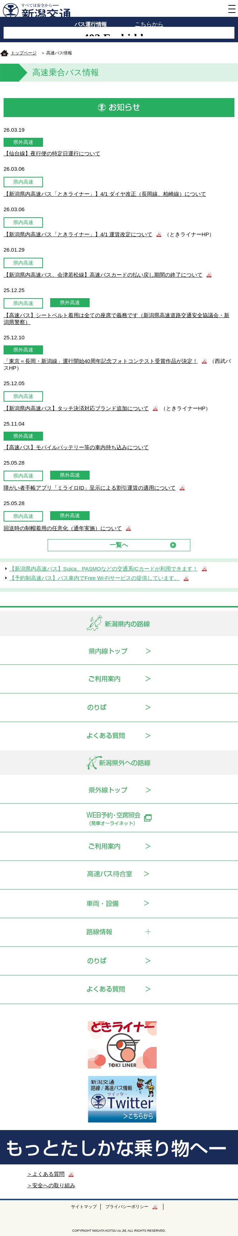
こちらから (149, 24)
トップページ (24, 52)
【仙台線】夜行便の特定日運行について (52, 153)
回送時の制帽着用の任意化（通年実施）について (63, 528)
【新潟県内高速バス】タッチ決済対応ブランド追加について (76, 408)
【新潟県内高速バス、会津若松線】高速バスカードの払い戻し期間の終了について (103, 275)
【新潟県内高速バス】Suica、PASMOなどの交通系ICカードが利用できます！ (103, 569)
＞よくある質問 (46, 1174)
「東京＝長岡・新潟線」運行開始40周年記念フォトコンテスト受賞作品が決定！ (101, 361)
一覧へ (119, 545)
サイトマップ (84, 1206)
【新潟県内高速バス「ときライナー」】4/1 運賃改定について (78, 234)
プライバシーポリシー (126, 1206)
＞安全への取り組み (51, 1185)
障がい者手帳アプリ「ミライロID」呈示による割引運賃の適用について (90, 488)
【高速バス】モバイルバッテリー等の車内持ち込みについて (76, 447)
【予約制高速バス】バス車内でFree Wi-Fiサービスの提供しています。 (94, 578)
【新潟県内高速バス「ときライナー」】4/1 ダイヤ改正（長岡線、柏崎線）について (105, 194)
